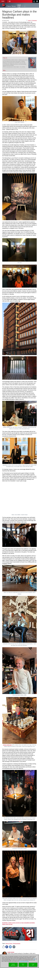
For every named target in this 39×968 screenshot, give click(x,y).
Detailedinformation (13, 965)
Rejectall (23, 965)
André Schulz (10, 952)
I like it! (29, 20)
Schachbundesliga (16, 943)
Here (34, 958)
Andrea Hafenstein (7, 745)
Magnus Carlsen (9, 943)
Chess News (11, 6)
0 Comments (34, 20)
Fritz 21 (5, 58)
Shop (3, 1)
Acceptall (33, 965)
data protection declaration (24, 961)
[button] (9, 1)
